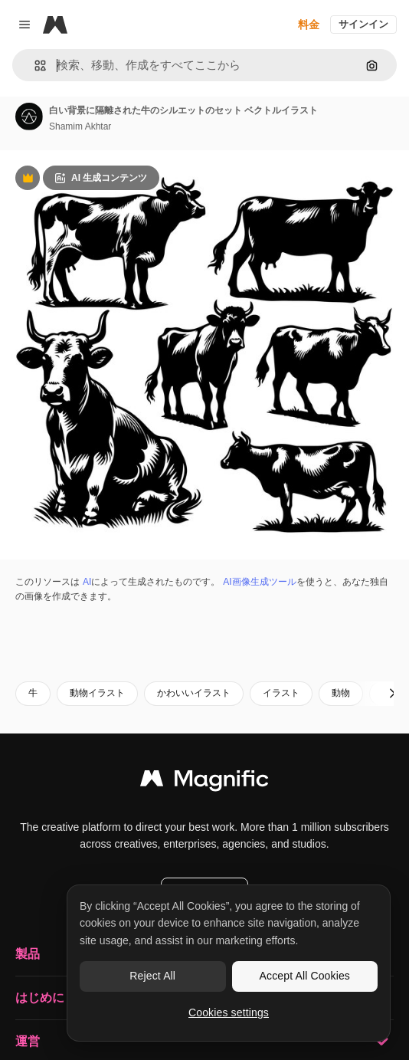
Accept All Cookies (305, 976)
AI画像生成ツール (259, 581)
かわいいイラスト (194, 693)
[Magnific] (55, 24)
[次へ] (392, 693)
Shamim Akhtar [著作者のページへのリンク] (80, 126)
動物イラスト (97, 693)
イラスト (281, 693)
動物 (341, 693)
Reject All (152, 976)
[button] (34, 65)
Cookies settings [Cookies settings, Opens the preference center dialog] (228, 1012)
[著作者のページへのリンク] (29, 116)
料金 (308, 24)
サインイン (363, 24)
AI (87, 581)
